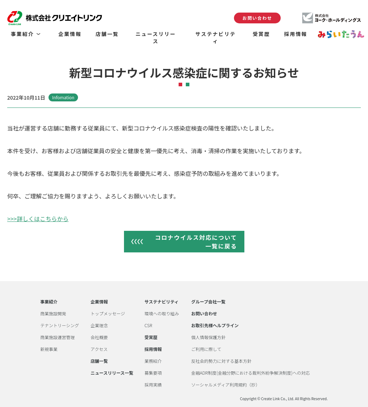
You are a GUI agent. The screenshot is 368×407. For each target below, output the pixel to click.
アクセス (99, 349)
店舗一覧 (99, 361)
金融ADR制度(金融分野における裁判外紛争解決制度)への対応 (250, 373)
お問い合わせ (257, 18)
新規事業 (49, 349)
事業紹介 (49, 302)
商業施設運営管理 (57, 337)
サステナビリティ (161, 302)
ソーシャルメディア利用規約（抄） (225, 385)
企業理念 (99, 325)
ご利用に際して (206, 349)
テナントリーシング (59, 325)
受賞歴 (150, 337)
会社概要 (99, 337)
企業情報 (99, 302)
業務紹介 (153, 361)
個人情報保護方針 (208, 337)
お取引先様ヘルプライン (215, 325)
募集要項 (153, 373)
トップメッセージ (108, 313)
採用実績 (153, 385)
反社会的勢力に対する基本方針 (221, 361)
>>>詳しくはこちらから (38, 218)
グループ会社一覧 (208, 302)
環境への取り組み (161, 313)
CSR (148, 325)
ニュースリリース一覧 (112, 373)
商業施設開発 (53, 313)
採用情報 (153, 349)
